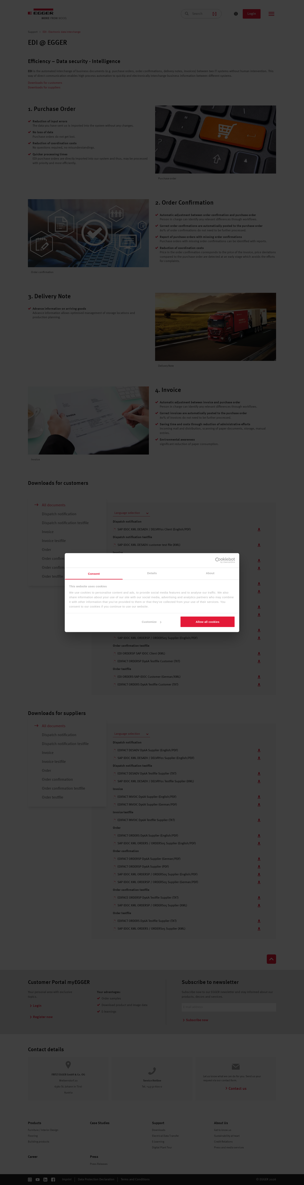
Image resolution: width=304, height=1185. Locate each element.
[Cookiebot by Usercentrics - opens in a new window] (218, 560)
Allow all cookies (207, 621)
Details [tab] (152, 573)
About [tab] (210, 573)
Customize (151, 621)
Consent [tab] (94, 573)
